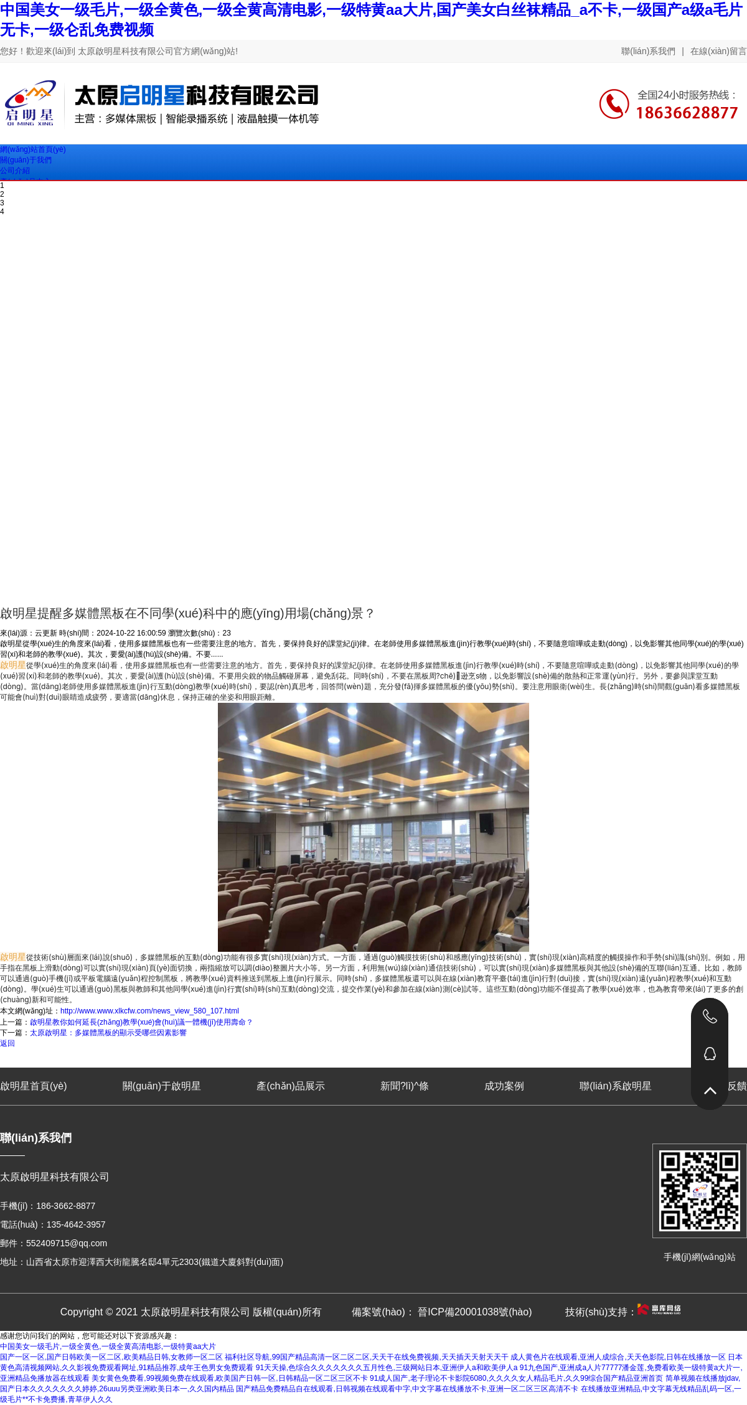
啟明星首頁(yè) (33, 1086)
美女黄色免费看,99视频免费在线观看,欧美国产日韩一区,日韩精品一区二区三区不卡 (229, 1378)
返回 (7, 1043)
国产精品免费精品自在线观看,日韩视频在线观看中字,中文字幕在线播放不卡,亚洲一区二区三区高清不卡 (407, 1388)
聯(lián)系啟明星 (616, 1086)
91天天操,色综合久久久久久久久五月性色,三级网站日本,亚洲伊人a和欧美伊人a (387, 1367)
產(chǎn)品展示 (290, 1086)
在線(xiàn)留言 (718, 51)
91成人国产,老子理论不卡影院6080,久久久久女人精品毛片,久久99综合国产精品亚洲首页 (516, 1378)
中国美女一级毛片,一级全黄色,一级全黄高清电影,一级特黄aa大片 (108, 1346)
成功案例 (504, 1086)
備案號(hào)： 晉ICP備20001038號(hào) (442, 1312)
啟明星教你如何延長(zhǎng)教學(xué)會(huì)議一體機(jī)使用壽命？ (141, 1022)
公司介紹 (15, 170)
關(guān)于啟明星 (162, 1086)
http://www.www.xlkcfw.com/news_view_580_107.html (149, 1011)
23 (226, 633)
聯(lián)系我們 (648, 51)
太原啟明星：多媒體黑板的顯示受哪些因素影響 (108, 1032)
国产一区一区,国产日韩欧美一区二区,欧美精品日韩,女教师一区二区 (111, 1357)
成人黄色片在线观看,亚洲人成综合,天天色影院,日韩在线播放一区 (618, 1357)
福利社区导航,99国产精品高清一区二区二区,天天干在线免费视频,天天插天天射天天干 (366, 1357)
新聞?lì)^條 (404, 1086)
